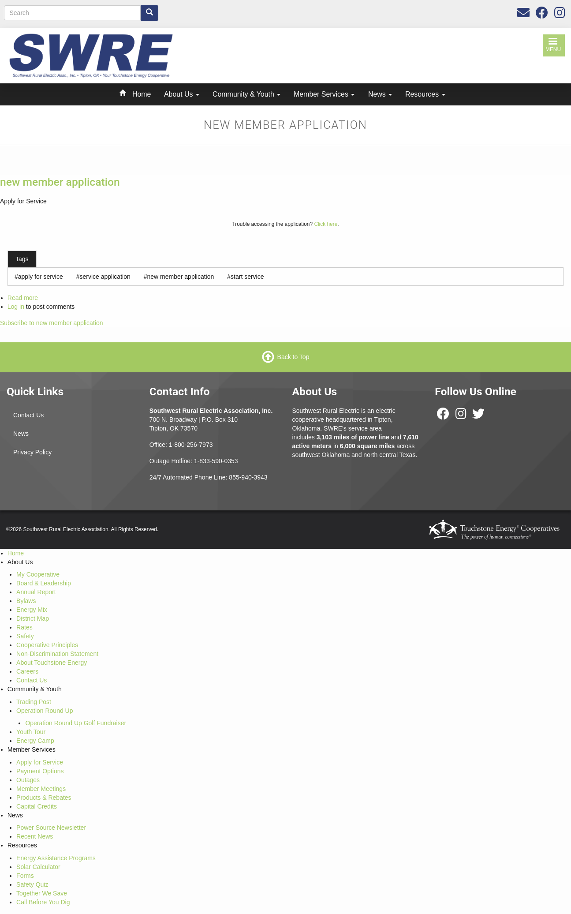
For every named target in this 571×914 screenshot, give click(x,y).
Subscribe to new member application (51, 322)
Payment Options (39, 771)
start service (247, 276)
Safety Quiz (32, 884)
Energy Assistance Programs (56, 858)
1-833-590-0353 (216, 460)
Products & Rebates (43, 797)
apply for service (40, 276)
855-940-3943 (248, 477)
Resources (425, 94)
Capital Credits (36, 806)
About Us (181, 94)
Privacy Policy (32, 452)
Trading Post (33, 701)
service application (105, 276)
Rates (24, 627)
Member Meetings (41, 788)
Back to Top (293, 356)
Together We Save (41, 893)
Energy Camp (35, 740)
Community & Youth (246, 94)
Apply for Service (39, 762)
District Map (32, 618)
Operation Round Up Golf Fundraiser (75, 723)
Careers (27, 671)
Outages (28, 779)
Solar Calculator (38, 866)
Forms (25, 875)
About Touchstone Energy (51, 662)
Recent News (34, 836)
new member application (60, 182)
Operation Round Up (44, 710)
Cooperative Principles (47, 644)
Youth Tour (30, 731)
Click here (325, 224)
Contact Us (28, 415)
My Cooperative (38, 574)
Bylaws (26, 600)
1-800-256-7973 (191, 444)
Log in (15, 306)
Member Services (324, 94)
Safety (25, 636)
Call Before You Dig (43, 902)
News (380, 94)
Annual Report (36, 592)
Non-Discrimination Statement (57, 653)
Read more (22, 297)
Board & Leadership (43, 583)
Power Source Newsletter (51, 827)
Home (141, 94)
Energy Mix (31, 609)
